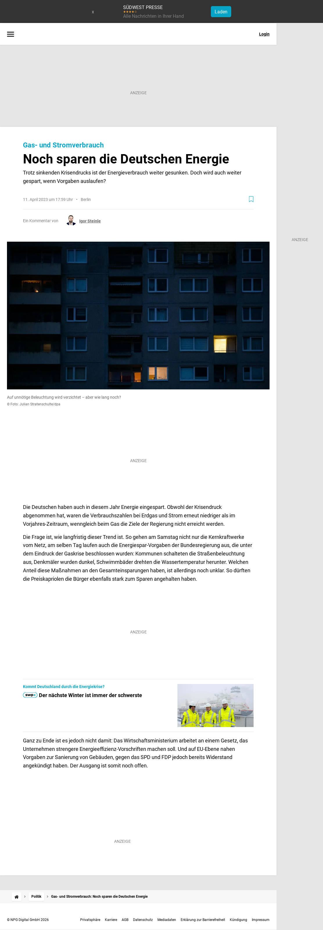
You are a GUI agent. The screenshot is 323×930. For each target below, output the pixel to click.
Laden (221, 12)
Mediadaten (166, 920)
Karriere (111, 920)
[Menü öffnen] (10, 35)
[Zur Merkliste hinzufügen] (251, 199)
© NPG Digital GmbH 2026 (28, 920)
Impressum (261, 920)
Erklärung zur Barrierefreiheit (203, 920)
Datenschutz (143, 920)
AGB (125, 920)
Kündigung (238, 920)
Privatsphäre (90, 920)
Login (264, 34)
